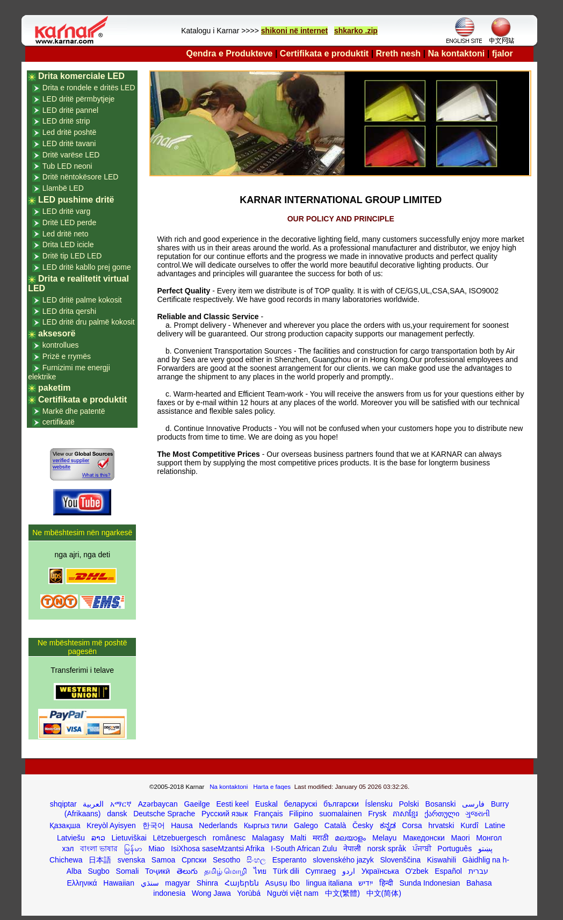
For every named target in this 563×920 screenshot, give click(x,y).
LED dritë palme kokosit (82, 300)
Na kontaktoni (456, 53)
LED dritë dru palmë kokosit (88, 322)
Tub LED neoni (67, 166)
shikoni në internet (294, 30)
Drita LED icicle (68, 244)
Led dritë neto (65, 233)
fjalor (502, 53)
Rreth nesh (398, 53)
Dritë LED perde (69, 222)
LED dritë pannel (70, 110)
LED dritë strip (66, 121)
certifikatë (58, 422)
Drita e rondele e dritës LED (88, 87)
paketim (54, 387)
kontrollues (60, 345)
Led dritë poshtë (69, 132)
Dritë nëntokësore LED (80, 176)
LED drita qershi (69, 311)
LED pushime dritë (76, 199)
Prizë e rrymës (66, 356)
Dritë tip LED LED (72, 255)
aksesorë (56, 333)
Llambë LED (63, 188)
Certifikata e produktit (324, 53)
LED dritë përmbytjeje (78, 99)
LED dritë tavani (69, 143)
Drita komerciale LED (81, 76)
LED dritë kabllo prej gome (86, 267)
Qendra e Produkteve (229, 53)
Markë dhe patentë (73, 411)
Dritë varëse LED (71, 154)
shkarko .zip (356, 30)
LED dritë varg (66, 211)
